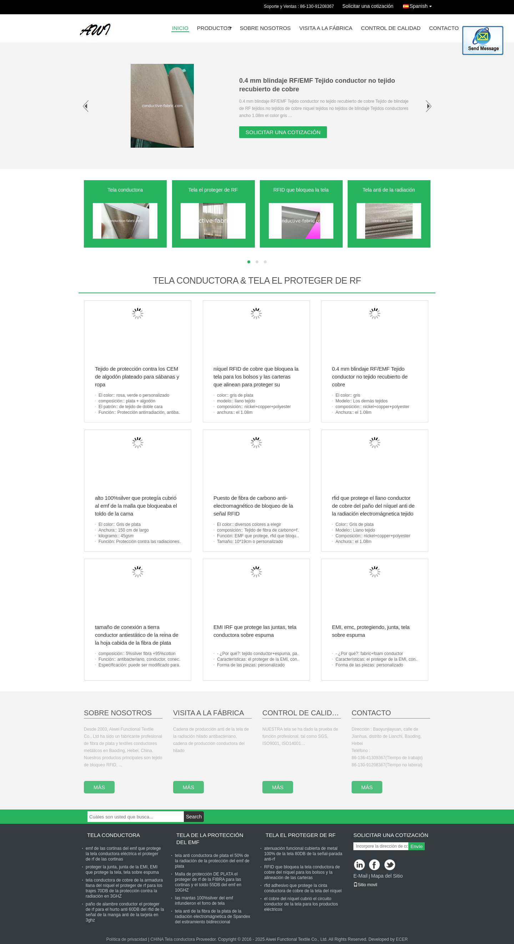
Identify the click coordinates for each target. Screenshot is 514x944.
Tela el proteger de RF (213, 190)
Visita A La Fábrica (208, 713)
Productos (214, 28)
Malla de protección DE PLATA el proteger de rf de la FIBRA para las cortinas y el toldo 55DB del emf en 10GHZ (208, 882)
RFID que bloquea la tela (301, 190)
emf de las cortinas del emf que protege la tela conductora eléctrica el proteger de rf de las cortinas (123, 854)
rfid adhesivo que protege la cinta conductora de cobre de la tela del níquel (303, 888)
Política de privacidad (126, 939)
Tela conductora (125, 190)
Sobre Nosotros (118, 713)
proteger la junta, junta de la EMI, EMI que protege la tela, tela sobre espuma (122, 869)
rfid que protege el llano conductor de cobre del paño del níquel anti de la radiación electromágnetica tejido (373, 506)
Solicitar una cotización (367, 6)
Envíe (416, 846)
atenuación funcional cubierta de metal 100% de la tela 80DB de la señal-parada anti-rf (303, 854)
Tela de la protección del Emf (209, 838)
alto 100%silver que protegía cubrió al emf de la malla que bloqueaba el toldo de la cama (136, 506)
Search (194, 816)
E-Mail (360, 876)
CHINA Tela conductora (173, 939)
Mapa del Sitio (387, 876)
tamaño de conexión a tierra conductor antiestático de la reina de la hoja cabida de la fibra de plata (136, 635)
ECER (402, 939)
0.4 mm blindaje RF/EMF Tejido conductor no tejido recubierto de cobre (370, 376)
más (99, 787)
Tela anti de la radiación (389, 190)
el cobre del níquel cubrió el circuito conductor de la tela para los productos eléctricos (301, 904)
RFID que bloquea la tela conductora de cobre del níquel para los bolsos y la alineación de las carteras (302, 872)
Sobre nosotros (265, 28)
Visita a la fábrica (325, 28)
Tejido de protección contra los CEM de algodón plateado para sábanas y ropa (137, 376)
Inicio (180, 28)
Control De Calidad (301, 713)
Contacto (444, 28)
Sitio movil (365, 884)
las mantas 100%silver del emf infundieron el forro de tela (204, 900)
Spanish (422, 5)
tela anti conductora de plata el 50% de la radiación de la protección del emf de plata (212, 861)
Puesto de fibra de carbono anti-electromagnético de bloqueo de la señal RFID (253, 506)
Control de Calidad (390, 28)
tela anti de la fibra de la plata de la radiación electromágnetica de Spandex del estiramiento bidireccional (212, 916)
